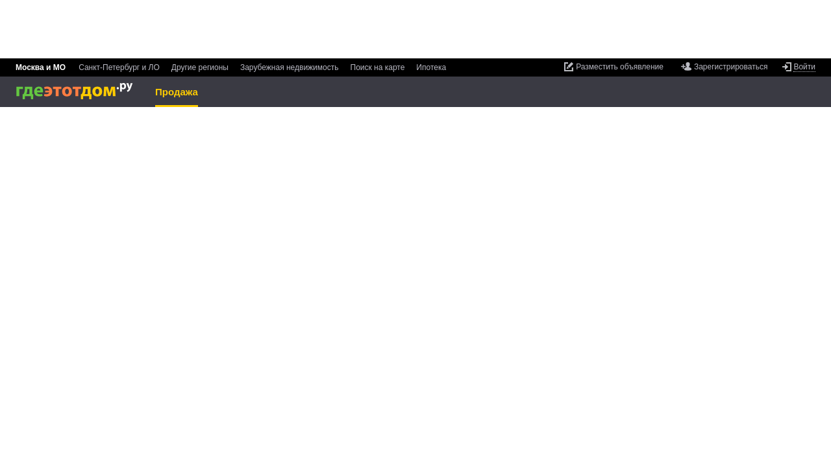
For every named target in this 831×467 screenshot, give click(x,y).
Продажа (176, 91)
